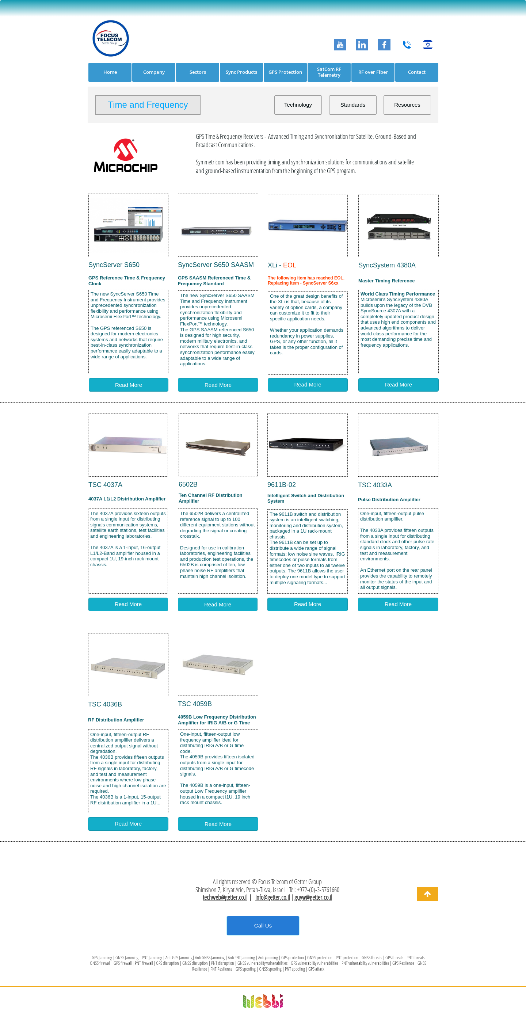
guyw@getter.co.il (313, 897)
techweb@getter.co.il (225, 897)
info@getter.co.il (272, 897)
